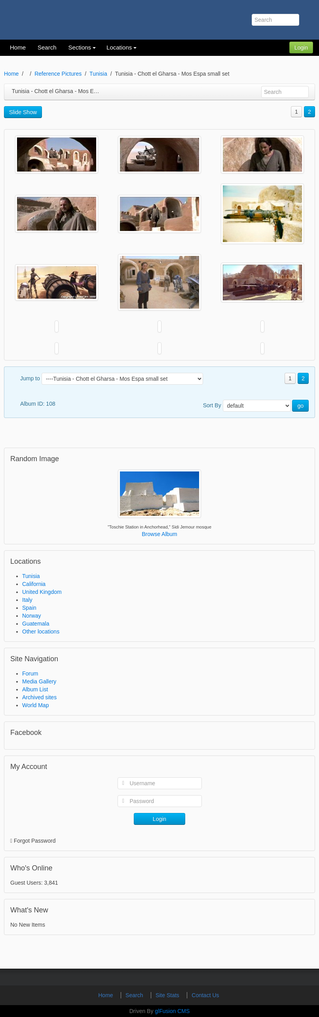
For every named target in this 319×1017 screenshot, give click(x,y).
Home (11, 74)
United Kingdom (42, 592)
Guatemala (35, 623)
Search (134, 995)
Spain (29, 608)
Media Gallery (39, 681)
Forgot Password (35, 841)
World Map (35, 705)
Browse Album (159, 534)
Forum (30, 673)
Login (301, 47)
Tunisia (98, 74)
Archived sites (39, 697)
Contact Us (205, 995)
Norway (31, 615)
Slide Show (23, 112)
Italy (27, 600)
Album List (35, 689)
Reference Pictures (58, 74)
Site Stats (168, 995)
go (300, 406)
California (34, 584)
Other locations (40, 631)
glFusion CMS (172, 1011)
